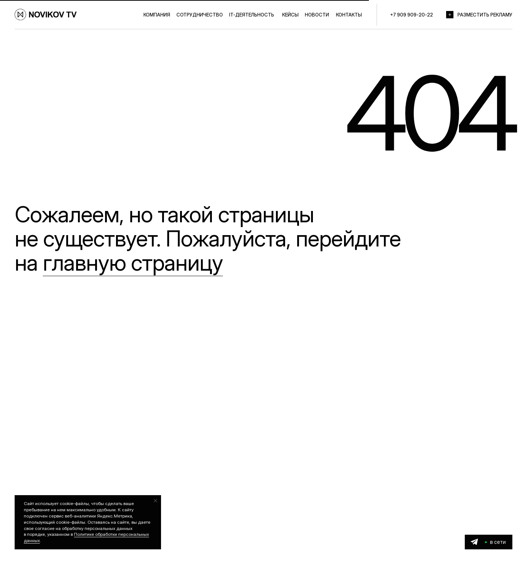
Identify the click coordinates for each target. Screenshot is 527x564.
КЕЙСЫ (290, 15)
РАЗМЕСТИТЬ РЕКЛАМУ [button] (484, 15)
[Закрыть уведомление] (155, 500)
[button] (449, 14)
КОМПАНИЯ (156, 15)
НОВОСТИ (317, 15)
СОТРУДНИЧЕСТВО (199, 15)
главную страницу (133, 262)
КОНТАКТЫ (349, 15)
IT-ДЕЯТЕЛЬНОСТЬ (251, 15)
